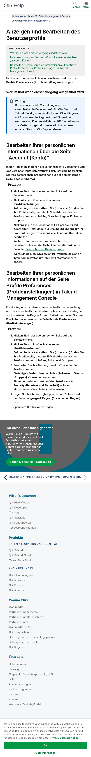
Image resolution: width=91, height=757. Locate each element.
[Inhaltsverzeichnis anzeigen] (7, 16)
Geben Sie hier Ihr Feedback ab (30, 462)
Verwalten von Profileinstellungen (30, 20)
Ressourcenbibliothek (22, 527)
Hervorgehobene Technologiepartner (32, 637)
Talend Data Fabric (20, 560)
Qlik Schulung (17, 517)
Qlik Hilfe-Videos (19, 502)
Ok (45, 745)
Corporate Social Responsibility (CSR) (32, 674)
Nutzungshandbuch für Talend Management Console (41, 16)
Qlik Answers (17, 580)
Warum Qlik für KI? (20, 627)
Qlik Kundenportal (20, 522)
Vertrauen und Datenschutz (26, 617)
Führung (14, 669)
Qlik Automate (17, 590)
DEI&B (12, 679)
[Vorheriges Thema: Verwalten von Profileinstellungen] (24, 477)
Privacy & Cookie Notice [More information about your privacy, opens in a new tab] (64, 737)
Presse (13, 699)
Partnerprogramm (20, 689)
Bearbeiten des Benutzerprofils (45, 249)
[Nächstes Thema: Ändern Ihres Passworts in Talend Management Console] (67, 477)
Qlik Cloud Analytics (21, 575)
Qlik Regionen (17, 647)
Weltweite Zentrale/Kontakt (26, 704)
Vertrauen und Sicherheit (24, 611)
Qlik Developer (18, 507)
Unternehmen (17, 664)
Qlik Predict (16, 585)
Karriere (14, 694)
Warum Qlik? (16, 606)
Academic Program (21, 684)
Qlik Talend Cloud (20, 555)
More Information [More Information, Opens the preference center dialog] (45, 752)
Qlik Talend (16, 550)
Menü (86, 6)
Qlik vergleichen (19, 632)
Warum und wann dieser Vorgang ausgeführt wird (38, 52)
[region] (45, 737)
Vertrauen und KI (19, 622)
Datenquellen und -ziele (24, 642)
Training (14, 512)
